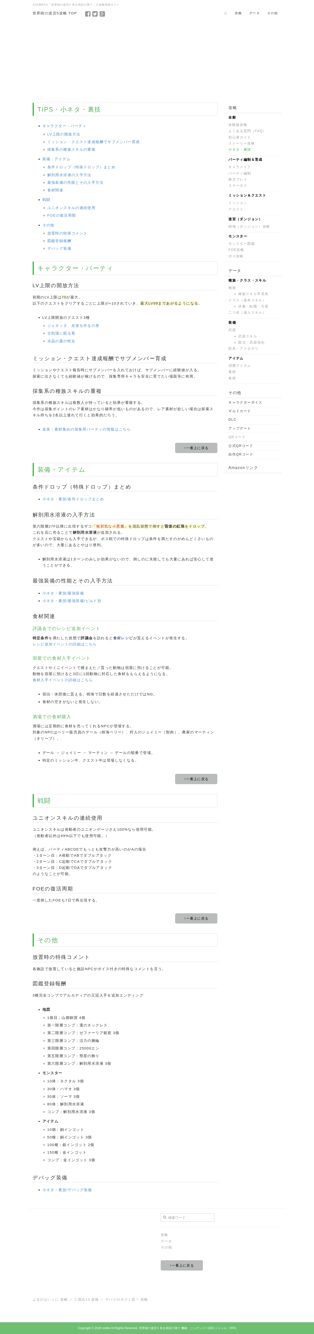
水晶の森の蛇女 (61, 341)
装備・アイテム (56, 159)
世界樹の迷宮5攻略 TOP (55, 13)
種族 (232, 288)
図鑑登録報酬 (59, 241)
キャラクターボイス (245, 402)
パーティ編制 (239, 173)
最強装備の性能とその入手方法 (75, 182)
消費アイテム (239, 366)
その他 (272, 13)
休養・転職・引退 (253, 306)
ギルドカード (239, 411)
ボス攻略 (236, 256)
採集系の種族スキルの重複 (71, 149)
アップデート (239, 428)
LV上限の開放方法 (63, 134)
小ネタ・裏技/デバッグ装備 (67, 1190)
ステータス (237, 185)
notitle (106, 1328)
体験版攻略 (237, 125)
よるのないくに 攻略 (50, 1299)
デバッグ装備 (59, 248)
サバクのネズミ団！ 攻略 (126, 1299)
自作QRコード (240, 454)
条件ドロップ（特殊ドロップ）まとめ (81, 167)
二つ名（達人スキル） (247, 312)
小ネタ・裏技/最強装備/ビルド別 (72, 601)
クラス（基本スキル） (247, 300)
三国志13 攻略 (86, 1299)
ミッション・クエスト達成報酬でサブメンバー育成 (93, 142)
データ (254, 13)
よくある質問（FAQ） (247, 131)
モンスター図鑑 (241, 244)
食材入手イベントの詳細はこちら (63, 680)
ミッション (237, 203)
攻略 (238, 13)
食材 (232, 378)
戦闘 (46, 200)
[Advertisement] (157, 58)
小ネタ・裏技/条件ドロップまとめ (73, 499)
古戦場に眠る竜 (61, 333)
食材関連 (55, 190)
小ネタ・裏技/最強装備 (63, 593)
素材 (232, 372)
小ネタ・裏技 (239, 149)
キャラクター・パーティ (64, 126)
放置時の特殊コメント (67, 233)
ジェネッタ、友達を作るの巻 (73, 325)
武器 (232, 330)
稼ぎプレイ (237, 179)
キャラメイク (239, 167)
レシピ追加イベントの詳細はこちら (65, 644)
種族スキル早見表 (253, 294)
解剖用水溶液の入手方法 (69, 175)
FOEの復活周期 (61, 215)
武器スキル (247, 336)
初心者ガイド (239, 137)
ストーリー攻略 (241, 143)
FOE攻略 (236, 250)
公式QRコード (240, 446)
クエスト (236, 209)
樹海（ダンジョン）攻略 (249, 226)
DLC (232, 419)
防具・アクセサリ (243, 348)
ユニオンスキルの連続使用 (71, 208)
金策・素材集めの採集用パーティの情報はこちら (86, 429)
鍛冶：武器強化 (251, 342)
